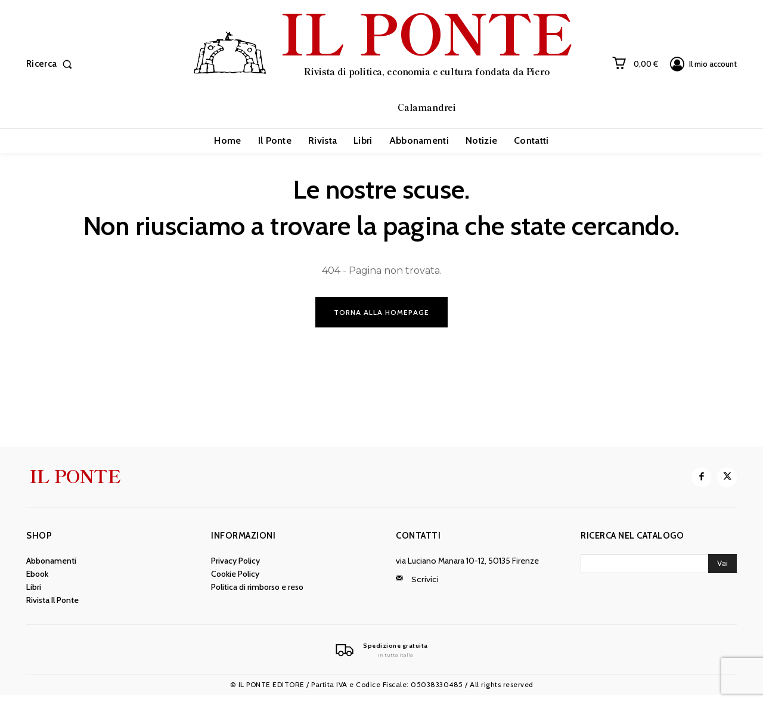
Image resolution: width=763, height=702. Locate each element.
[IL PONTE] (383, 62)
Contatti (418, 541)
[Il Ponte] (381, 657)
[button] (51, 64)
